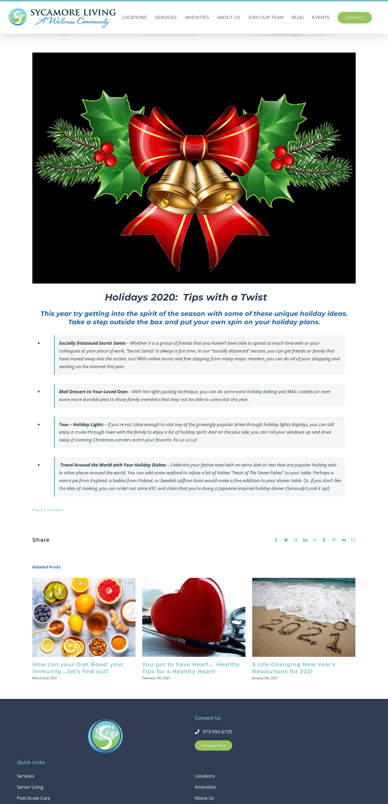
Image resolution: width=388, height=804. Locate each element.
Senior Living (30, 787)
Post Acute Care (33, 798)
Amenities (205, 787)
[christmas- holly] (194, 168)
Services (25, 776)
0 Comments (53, 510)
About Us (204, 798)
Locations (205, 776)
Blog (35, 510)
